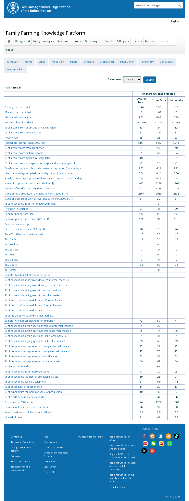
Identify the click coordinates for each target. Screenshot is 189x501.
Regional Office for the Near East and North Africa (121, 478)
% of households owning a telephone (25, 381)
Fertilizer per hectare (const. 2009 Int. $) (27, 219)
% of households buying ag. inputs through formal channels (38, 330)
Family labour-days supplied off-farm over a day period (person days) (44, 178)
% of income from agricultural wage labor (28, 158)
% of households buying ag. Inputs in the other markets (35, 341)
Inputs (73, 61)
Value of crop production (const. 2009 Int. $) (29, 183)
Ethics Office (50, 471)
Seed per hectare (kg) (17, 224)
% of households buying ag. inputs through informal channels (39, 326)
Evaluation (49, 461)
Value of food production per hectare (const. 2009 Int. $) (36, 193)
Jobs (46, 436)
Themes (137, 41)
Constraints (166, 61)
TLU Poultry (11, 244)
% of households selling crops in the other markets (33, 295)
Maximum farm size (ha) (18, 117)
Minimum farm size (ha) (18, 112)
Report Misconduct (21, 461)
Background (22, 41)
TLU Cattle (10, 239)
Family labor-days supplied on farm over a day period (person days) (43, 168)
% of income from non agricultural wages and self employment (40, 163)
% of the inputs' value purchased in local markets (32, 356)
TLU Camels (11, 259)
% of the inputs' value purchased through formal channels (37, 351)
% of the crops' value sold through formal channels (33, 305)
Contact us (16, 436)
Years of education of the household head (28, 412)
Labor (42, 61)
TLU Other (10, 270)
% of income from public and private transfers (31, 127)
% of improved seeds (17, 366)
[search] (154, 5)
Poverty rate (12, 137)
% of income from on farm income (24, 153)
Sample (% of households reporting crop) (28, 275)
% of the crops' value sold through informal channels (34, 300)
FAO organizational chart (90, 436)
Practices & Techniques (87, 41)
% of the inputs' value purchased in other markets (32, 361)
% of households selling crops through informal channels (37, 280)
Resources (63, 41)
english (175, 21)
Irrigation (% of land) (16, 208)
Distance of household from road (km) (26, 407)
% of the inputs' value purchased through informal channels (38, 346)
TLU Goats (11, 264)
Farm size (12, 61)
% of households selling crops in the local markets (33, 290)
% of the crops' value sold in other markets (29, 315)
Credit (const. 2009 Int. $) (18, 402)
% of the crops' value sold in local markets (28, 310)
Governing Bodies (53, 447)
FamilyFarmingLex (43, 41)
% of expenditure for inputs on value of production (33, 392)
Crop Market (107, 61)
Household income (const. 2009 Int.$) (25, 142)
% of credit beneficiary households (24, 397)
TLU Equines (12, 249)
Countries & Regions (117, 41)
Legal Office (50, 466)
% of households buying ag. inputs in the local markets (35, 336)
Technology (147, 61)
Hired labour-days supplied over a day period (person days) (38, 173)
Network (150, 41)
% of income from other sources (23, 132)
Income (28, 61)
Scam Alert (16, 455)
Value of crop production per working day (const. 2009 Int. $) (38, 198)
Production (58, 61)
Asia (7, 87)
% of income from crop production (24, 148)
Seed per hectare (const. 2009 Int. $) (25, 229)
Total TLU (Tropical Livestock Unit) (24, 234)
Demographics (15, 69)
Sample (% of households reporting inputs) (29, 320)
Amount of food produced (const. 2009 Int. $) (30, 188)
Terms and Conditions (22, 441)
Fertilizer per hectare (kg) (19, 214)
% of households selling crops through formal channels (36, 285)
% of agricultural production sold (23, 386)
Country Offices (117, 486)
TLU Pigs (9, 254)
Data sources (167, 41)
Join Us (10, 49)
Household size (13, 417)
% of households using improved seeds (27, 371)
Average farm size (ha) (17, 107)
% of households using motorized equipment (30, 203)
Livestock (88, 61)
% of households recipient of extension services (31, 376)
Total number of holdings (19, 122)
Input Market (127, 61)
